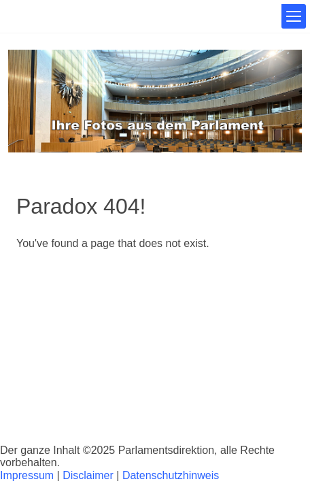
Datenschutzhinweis (170, 475)
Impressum (27, 475)
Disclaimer (88, 475)
